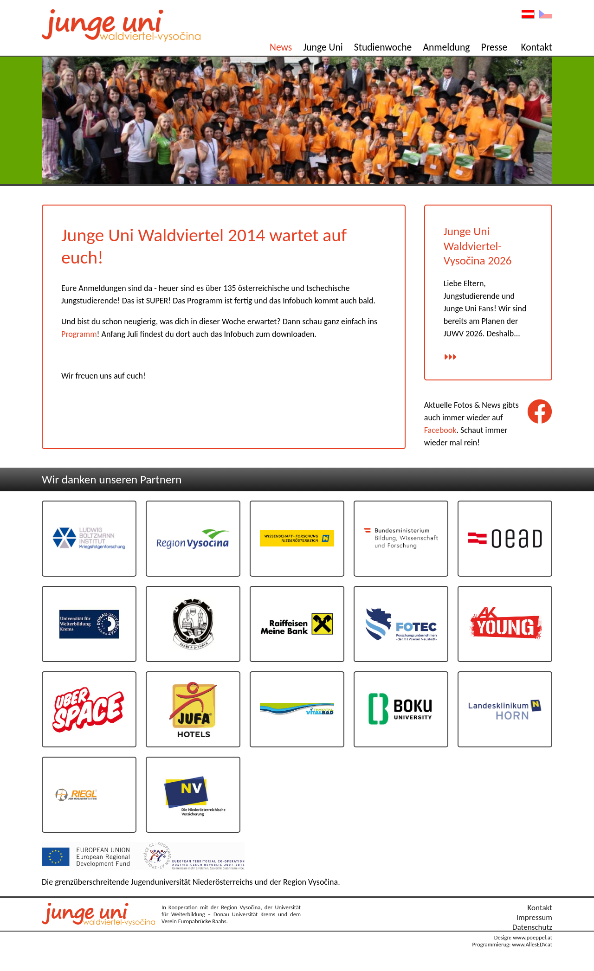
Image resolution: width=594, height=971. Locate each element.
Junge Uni (322, 47)
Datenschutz (532, 927)
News (281, 47)
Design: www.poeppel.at (523, 937)
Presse (494, 47)
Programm (79, 334)
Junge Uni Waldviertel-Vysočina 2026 (478, 246)
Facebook (440, 430)
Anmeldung (446, 47)
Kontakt (536, 47)
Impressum (534, 917)
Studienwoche (383, 47)
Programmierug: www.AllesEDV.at (512, 944)
